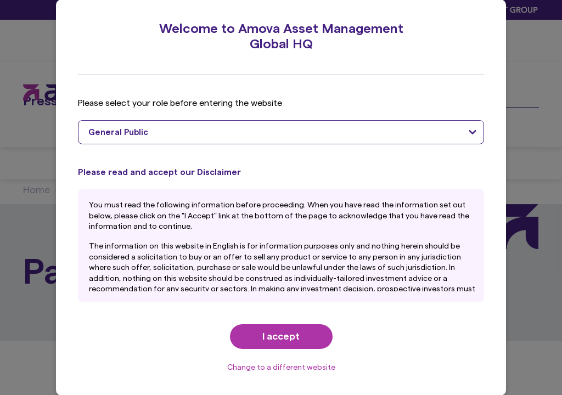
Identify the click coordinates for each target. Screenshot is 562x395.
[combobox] (281, 132)
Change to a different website (281, 367)
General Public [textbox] (118, 132)
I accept (281, 336)
